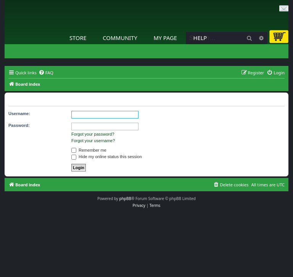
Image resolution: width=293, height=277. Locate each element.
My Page (165, 38)
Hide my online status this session (106, 156)
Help (200, 38)
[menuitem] (46, 72)
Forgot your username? (93, 140)
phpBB (125, 198)
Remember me (88, 150)
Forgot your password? (92, 134)
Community (120, 38)
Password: (19, 125)
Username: (19, 113)
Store (78, 38)
